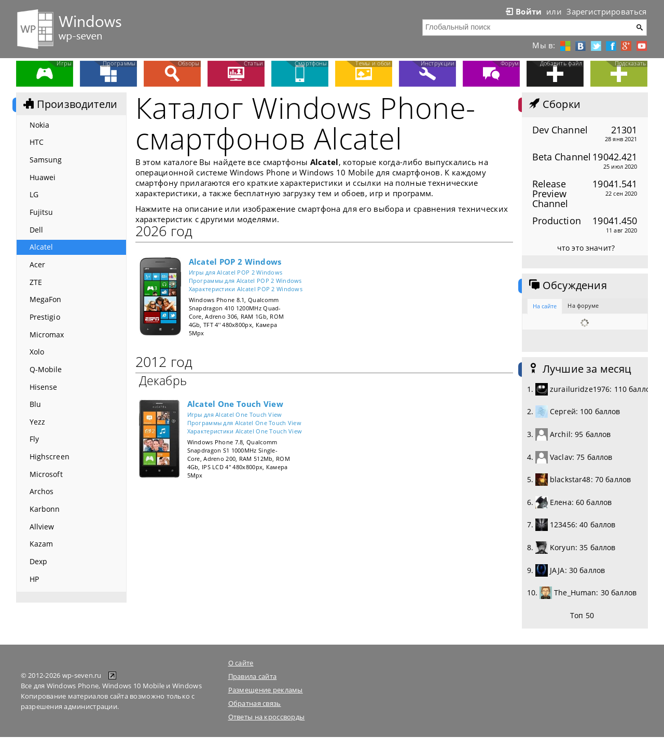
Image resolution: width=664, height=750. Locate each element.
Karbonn (45, 509)
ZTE (36, 282)
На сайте (545, 306)
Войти (523, 11)
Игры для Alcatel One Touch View (234, 414)
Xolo (37, 352)
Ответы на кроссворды (266, 716)
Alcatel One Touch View (235, 404)
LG (34, 194)
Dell (37, 230)
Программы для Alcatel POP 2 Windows (245, 280)
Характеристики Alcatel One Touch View (244, 431)
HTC (37, 142)
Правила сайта (252, 676)
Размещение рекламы (265, 689)
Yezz (38, 422)
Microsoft (46, 474)
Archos (42, 491)
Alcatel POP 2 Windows (235, 261)
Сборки (553, 104)
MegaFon (46, 299)
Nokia (40, 125)
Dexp (39, 561)
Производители (69, 104)
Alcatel (41, 247)
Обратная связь (254, 703)
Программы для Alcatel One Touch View (244, 423)
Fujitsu (41, 212)
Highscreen (50, 456)
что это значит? (586, 248)
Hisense (44, 387)
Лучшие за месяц (579, 369)
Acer (38, 264)
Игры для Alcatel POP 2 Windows (236, 272)
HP (34, 579)
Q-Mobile (46, 369)
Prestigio (45, 317)
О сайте (241, 662)
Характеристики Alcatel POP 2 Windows (246, 289)
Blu (35, 404)
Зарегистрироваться (606, 11)
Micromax (47, 334)
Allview (42, 526)
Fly (34, 439)
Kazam (41, 544)
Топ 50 (582, 615)
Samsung (46, 160)
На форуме (583, 305)
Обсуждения (567, 285)
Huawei (43, 177)
